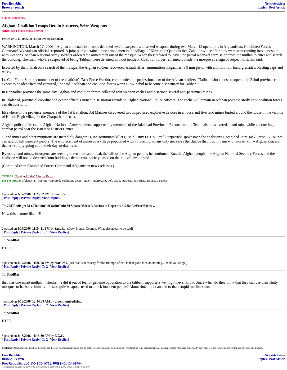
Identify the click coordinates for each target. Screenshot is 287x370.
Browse (7, 7)
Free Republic (11, 3)
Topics (262, 7)
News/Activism (275, 3)
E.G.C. (59, 336)
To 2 (45, 266)
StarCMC (61, 263)
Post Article (277, 7)
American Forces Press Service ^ (24, 30)
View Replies (51, 198)
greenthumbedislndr (69, 301)
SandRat (60, 194)
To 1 (45, 232)
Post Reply (11, 198)
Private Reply (30, 198)
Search (19, 7)
